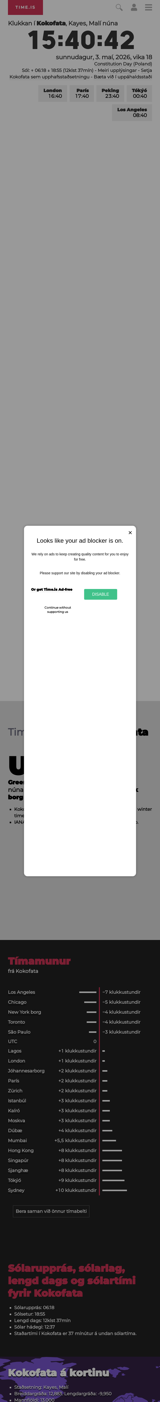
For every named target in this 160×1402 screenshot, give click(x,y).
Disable (100, 594)
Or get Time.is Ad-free (51, 589)
